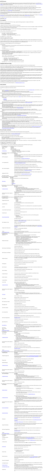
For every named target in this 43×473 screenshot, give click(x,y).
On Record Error (4, 151)
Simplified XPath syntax (31, 394)
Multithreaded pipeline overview (20, 83)
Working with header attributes (16, 134)
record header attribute (31, 90)
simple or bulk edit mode (19, 422)
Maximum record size (17, 318)
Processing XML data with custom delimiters (8, 128)
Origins (5, 18)
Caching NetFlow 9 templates (22, 221)
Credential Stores (32, 457)
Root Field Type (4, 325)
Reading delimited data (20, 108)
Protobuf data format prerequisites (21, 115)
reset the (10, 10)
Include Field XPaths (5, 413)
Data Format (4, 181)
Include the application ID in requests (20, 163)
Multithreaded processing (28, 170)
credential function (29, 439)
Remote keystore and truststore (30, 438)
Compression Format (5, 189)
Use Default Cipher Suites (5, 467)
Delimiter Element (4, 390)
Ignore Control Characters (5, 232)
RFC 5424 (5, 99)
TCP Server (27, 15)
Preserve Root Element (5, 408)
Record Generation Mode (5, 217)
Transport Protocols (4, 465)
